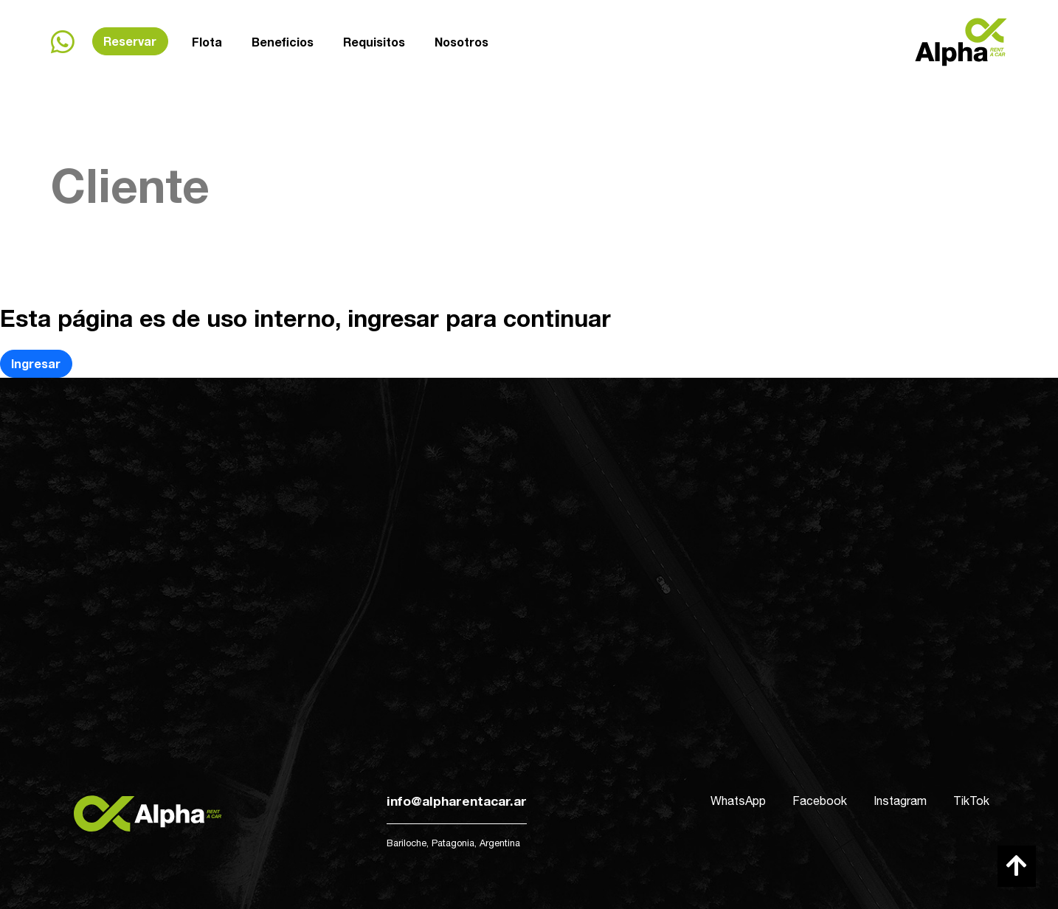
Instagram (900, 800)
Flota (207, 42)
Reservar (129, 41)
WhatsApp (738, 800)
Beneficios (283, 42)
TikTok (971, 800)
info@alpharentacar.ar (457, 801)
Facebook (819, 800)
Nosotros (461, 39)
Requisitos (374, 40)
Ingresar (35, 363)
